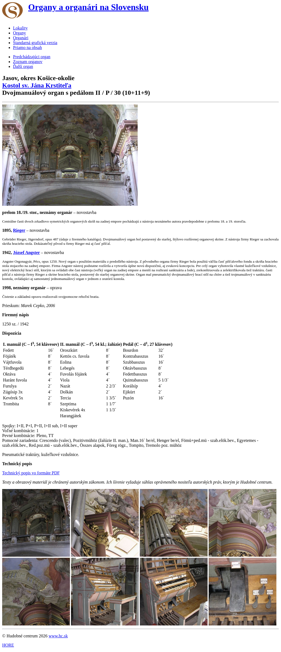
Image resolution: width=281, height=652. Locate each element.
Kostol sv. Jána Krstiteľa (36, 85)
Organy (19, 33)
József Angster (26, 252)
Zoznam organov (28, 61)
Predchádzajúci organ (31, 56)
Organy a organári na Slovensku (88, 7)
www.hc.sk (58, 636)
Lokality (20, 28)
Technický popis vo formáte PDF (31, 473)
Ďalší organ (23, 66)
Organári (20, 37)
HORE (8, 645)
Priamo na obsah (27, 47)
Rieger (19, 230)
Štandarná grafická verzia (35, 42)
